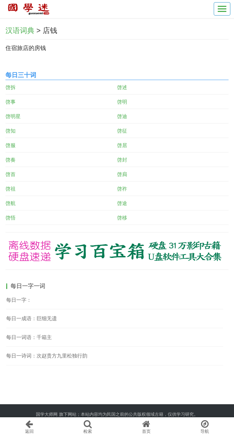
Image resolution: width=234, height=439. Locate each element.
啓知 (10, 131)
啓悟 (10, 218)
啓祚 (122, 189)
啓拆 (10, 87)
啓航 (10, 203)
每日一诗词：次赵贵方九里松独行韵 (46, 356)
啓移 (122, 218)
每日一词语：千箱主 (29, 337)
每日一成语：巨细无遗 (31, 318)
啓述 (122, 87)
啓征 (122, 131)
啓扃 (122, 174)
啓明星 (13, 116)
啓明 (122, 102)
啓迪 (122, 116)
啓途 (122, 203)
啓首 (10, 174)
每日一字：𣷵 (19, 300)
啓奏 (10, 160)
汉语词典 (19, 30)
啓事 (10, 102)
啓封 (122, 160)
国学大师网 (47, 414)
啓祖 (10, 189)
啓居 (122, 145)
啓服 (10, 145)
